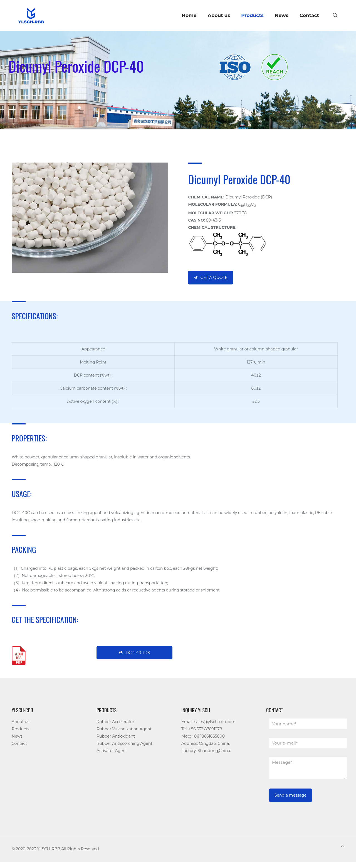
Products (20, 728)
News (17, 736)
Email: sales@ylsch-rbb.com (208, 721)
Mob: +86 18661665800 (203, 736)
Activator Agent (112, 750)
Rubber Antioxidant (116, 736)
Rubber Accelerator (115, 721)
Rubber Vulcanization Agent (124, 728)
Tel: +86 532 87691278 (201, 728)
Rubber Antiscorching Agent (124, 743)
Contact (19, 743)
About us (20, 721)
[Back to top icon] (342, 846)
